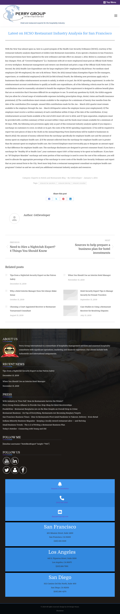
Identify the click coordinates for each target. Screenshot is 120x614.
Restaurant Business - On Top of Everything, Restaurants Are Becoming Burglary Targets (42, 413)
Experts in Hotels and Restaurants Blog (48, 178)
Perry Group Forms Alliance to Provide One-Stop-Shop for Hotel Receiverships (37, 405)
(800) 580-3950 (62, 502)
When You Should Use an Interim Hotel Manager (89, 275)
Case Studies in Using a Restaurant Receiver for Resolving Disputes (95, 309)
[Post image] (6, 275)
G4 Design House (73, 607)
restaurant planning (64, 183)
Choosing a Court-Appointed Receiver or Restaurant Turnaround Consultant (33, 309)
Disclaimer (60, 611)
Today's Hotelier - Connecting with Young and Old (24, 429)
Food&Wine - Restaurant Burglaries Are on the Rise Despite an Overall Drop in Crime (40, 409)
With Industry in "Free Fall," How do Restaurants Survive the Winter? (33, 401)
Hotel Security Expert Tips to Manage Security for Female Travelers (96, 293)
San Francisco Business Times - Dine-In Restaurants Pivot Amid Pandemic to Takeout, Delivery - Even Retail (50, 417)
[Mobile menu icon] (115, 15)
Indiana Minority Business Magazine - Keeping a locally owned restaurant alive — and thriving (44, 421)
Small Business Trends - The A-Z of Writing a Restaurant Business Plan (34, 425)
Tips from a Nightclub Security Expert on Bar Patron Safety (33, 277)
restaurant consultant (79, 183)
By (75, 178)
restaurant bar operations (47, 183)
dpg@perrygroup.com (60, 516)
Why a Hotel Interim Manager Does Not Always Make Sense (33, 293)
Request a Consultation (60, 489)
